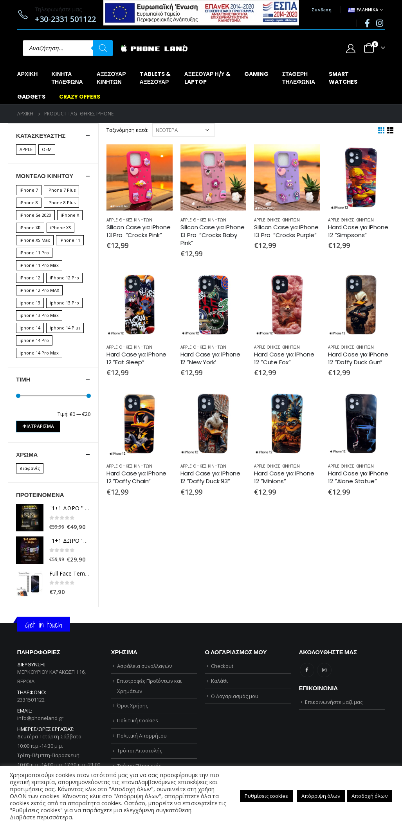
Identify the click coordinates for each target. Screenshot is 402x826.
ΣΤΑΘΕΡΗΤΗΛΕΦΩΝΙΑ (298, 78)
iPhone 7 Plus (61, 190)
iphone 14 (30, 328)
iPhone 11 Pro (34, 253)
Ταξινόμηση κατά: (127, 129)
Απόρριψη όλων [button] (320, 795)
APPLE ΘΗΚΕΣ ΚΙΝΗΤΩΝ (129, 220)
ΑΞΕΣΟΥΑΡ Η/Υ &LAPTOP (207, 78)
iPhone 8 (29, 202)
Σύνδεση (322, 10)
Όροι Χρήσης (132, 705)
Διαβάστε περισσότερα (41, 817)
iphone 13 (30, 303)
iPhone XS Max (35, 240)
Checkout (222, 665)
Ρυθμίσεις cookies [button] (266, 795)
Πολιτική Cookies (137, 720)
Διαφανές (30, 468)
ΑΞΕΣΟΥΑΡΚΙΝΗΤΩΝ (111, 78)
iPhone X (70, 215)
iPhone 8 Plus (61, 202)
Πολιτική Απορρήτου (142, 735)
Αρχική (27, 74)
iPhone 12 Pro (64, 278)
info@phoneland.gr (40, 718)
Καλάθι (219, 680)
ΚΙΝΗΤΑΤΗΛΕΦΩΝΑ (67, 78)
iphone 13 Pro (64, 303)
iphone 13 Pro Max (39, 315)
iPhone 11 (69, 240)
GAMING (256, 74)
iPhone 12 (30, 278)
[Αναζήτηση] (103, 48)
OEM (47, 149)
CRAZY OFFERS (79, 97)
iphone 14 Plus (65, 328)
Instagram (324, 670)
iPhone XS (60, 227)
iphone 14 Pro (34, 340)
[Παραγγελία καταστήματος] (183, 130)
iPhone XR (30, 227)
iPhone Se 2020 (35, 215)
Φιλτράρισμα (38, 426)
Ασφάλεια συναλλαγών (144, 665)
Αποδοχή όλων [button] (370, 795)
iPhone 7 (29, 190)
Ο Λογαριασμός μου (234, 696)
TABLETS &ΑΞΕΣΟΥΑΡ (155, 78)
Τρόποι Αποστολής (139, 750)
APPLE (26, 149)
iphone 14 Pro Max (39, 353)
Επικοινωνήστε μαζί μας (333, 701)
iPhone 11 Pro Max (39, 265)
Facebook (307, 670)
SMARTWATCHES (343, 78)
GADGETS (31, 97)
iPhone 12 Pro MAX (39, 290)
